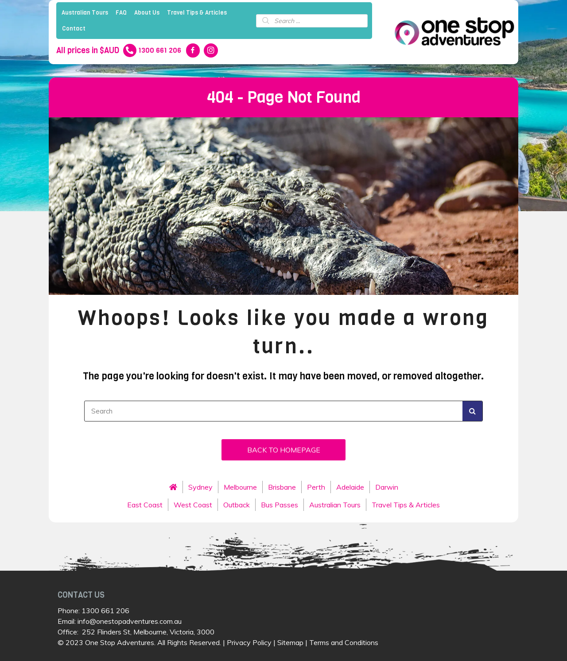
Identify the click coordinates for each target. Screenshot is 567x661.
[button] (283, 449)
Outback (236, 504)
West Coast (193, 504)
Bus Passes (279, 504)
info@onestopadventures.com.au (130, 621)
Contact (73, 28)
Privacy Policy (249, 642)
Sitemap (290, 642)
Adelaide (350, 487)
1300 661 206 (105, 610)
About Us (146, 12)
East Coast (145, 504)
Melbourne (240, 487)
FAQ (121, 12)
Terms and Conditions (343, 642)
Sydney (200, 487)
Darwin (386, 487)
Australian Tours (85, 12)
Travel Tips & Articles (197, 12)
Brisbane (282, 487)
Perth (316, 487)
